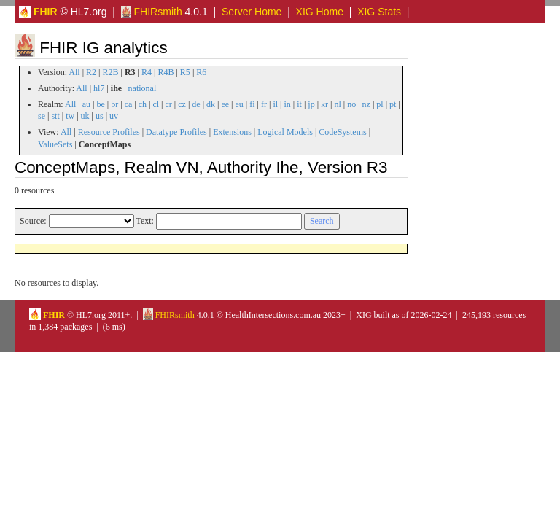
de (196, 104)
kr (324, 104)
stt (55, 116)
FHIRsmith (151, 12)
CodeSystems (342, 132)
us (100, 116)
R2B (111, 72)
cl (155, 104)
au (86, 104)
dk (210, 104)
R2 (91, 72)
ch (143, 104)
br (114, 104)
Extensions (232, 132)
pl (379, 104)
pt (392, 104)
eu (240, 104)
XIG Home (319, 12)
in (287, 104)
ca (129, 104)
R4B (166, 72)
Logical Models (285, 132)
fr (264, 104)
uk (85, 116)
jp (311, 104)
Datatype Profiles (176, 132)
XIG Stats (379, 12)
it (299, 104)
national (142, 88)
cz (182, 104)
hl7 (98, 88)
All (74, 72)
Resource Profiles (109, 132)
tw (70, 116)
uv (113, 116)
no (351, 104)
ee (225, 104)
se (41, 116)
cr (169, 104)
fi (251, 104)
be (100, 104)
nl (337, 104)
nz (366, 104)
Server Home (251, 12)
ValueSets (55, 144)
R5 (185, 72)
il (275, 104)
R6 (201, 72)
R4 (146, 72)
